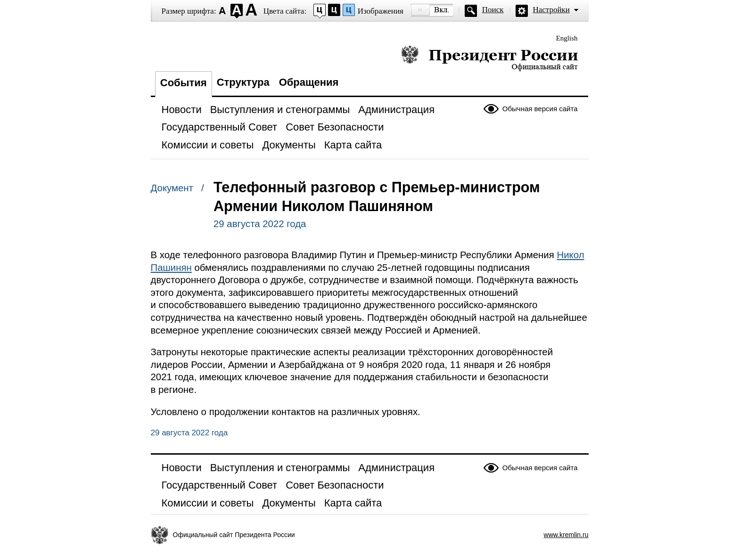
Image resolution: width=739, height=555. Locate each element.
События (183, 83)
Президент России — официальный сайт (489, 57)
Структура (243, 82)
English (567, 38)
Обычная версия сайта (540, 109)
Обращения (309, 82)
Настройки (551, 9)
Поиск (493, 9)
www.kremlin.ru (566, 535)
